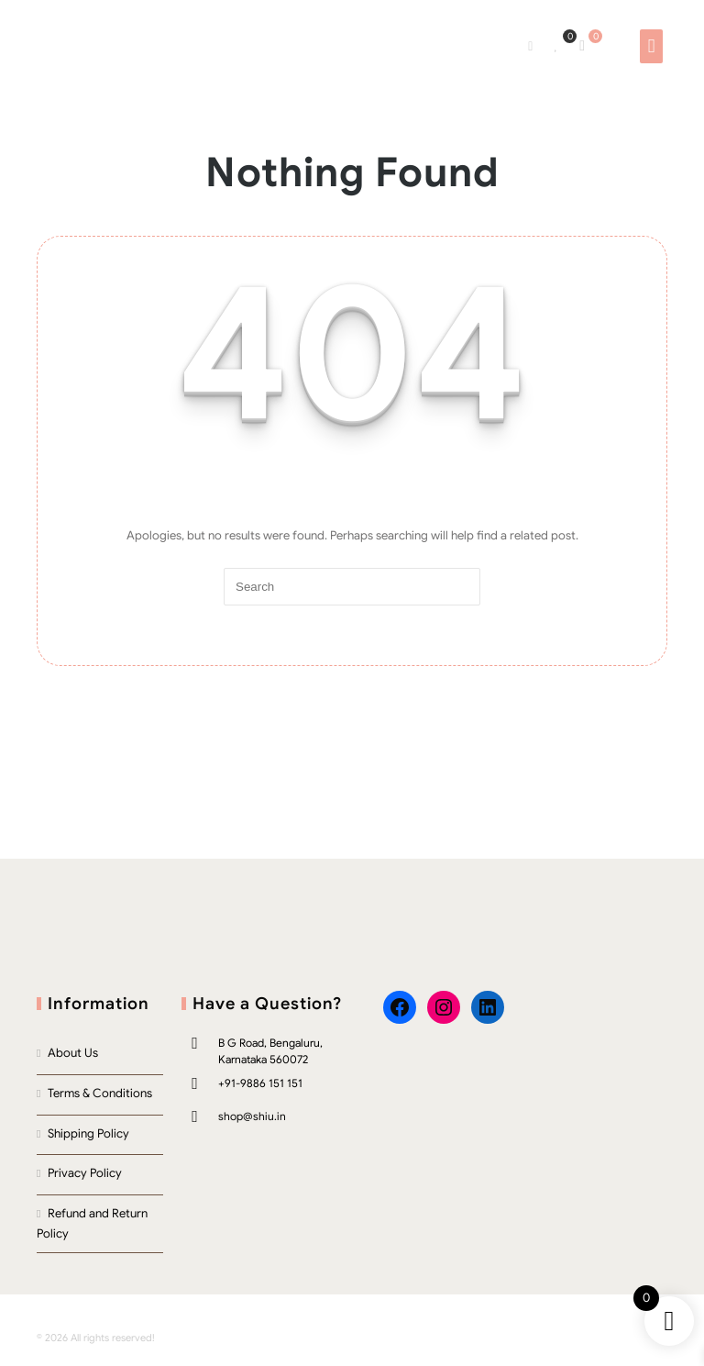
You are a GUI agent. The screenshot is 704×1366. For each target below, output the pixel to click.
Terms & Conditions (100, 1093)
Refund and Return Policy (92, 1223)
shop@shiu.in (252, 1116)
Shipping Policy (88, 1133)
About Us (73, 1053)
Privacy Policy (85, 1173)
